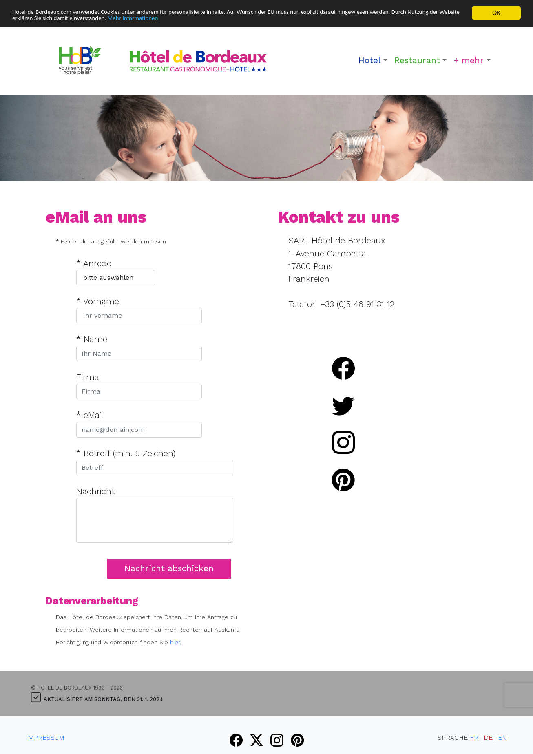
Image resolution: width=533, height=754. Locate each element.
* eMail (90, 415)
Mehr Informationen (210, 20)
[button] (373, 60)
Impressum (45, 737)
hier (175, 642)
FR (474, 737)
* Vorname (97, 301)
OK (496, 13)
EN (502, 737)
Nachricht (95, 491)
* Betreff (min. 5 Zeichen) (125, 453)
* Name (91, 339)
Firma (87, 377)
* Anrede (93, 263)
